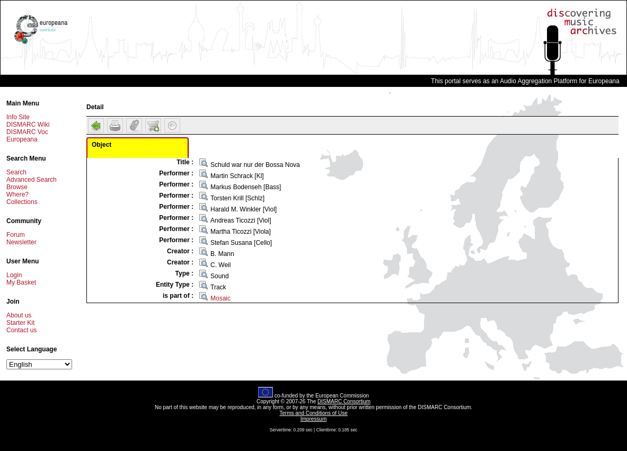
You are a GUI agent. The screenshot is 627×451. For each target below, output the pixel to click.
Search (16, 172)
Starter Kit (20, 322)
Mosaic (220, 298)
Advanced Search (31, 179)
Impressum (313, 419)
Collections (22, 202)
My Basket (21, 282)
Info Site (18, 117)
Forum (15, 234)
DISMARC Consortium (343, 401)
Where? (17, 194)
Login (14, 275)
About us (18, 315)
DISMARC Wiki (27, 124)
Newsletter (21, 242)
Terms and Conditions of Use (313, 413)
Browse (17, 187)
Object (101, 144)
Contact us (21, 330)
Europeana (22, 139)
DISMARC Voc (27, 132)
